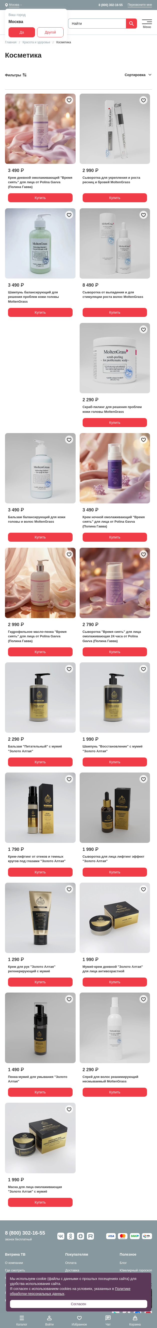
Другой (50, 32)
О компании (14, 1263)
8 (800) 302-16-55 (111, 5)
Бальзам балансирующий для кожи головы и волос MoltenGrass (36, 519)
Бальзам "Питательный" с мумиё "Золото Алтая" (35, 748)
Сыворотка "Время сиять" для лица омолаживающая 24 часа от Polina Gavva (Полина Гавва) (112, 636)
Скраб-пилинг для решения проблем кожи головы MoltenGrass (112, 409)
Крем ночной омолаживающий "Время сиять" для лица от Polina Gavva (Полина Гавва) (114, 521)
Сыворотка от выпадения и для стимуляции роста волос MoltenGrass (113, 294)
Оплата (71, 1263)
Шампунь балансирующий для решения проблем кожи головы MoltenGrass (33, 296)
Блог (123, 1263)
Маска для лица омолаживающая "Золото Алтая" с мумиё (35, 1189)
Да (22, 32)
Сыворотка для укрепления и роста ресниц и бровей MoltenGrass (111, 180)
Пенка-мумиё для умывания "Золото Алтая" (37, 1079)
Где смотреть (15, 1270)
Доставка (72, 1270)
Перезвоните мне (140, 5)
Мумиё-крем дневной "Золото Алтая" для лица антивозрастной (113, 969)
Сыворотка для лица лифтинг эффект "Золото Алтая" (113, 859)
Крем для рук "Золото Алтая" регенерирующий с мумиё (31, 969)
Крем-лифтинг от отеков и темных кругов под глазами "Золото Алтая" (37, 859)
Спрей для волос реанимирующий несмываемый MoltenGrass (110, 1079)
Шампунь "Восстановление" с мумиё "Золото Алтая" (113, 748)
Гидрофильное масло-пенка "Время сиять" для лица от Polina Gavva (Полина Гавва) (37, 636)
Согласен (78, 1304)
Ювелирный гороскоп (136, 1270)
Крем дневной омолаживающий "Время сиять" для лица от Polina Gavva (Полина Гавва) (40, 182)
